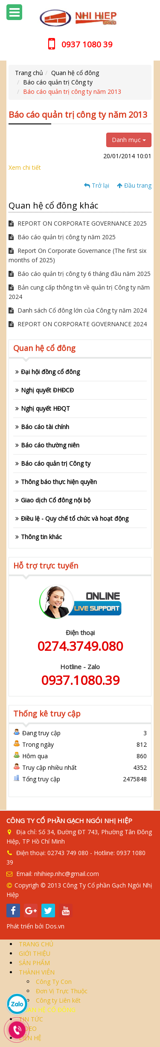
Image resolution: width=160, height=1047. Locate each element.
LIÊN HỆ (29, 1038)
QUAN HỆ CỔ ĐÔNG (46, 1010)
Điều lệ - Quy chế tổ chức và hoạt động (74, 518)
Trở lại (96, 185)
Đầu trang (134, 185)
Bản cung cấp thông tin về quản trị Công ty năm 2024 (79, 292)
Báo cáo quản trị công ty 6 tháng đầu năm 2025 (80, 274)
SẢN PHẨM (33, 963)
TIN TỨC (30, 1019)
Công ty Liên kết (57, 1000)
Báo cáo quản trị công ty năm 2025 (62, 237)
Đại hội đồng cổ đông (50, 372)
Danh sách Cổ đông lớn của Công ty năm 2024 (78, 310)
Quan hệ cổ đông (75, 73)
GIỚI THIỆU (33, 953)
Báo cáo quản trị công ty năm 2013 (72, 91)
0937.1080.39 (80, 680)
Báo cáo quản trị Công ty (58, 82)
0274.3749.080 (80, 646)
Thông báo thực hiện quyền (59, 482)
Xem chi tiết (25, 167)
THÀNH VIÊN (36, 972)
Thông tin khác (41, 537)
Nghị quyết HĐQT (45, 408)
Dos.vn (54, 926)
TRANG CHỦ (35, 944)
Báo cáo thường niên (50, 445)
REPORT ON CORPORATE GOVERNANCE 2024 (78, 324)
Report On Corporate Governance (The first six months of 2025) (77, 255)
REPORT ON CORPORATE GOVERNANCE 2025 (78, 223)
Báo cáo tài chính (45, 427)
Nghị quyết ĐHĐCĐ (47, 390)
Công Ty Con (53, 981)
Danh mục (129, 140)
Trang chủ (29, 73)
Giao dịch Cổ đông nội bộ (55, 500)
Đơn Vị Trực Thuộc (60, 991)
